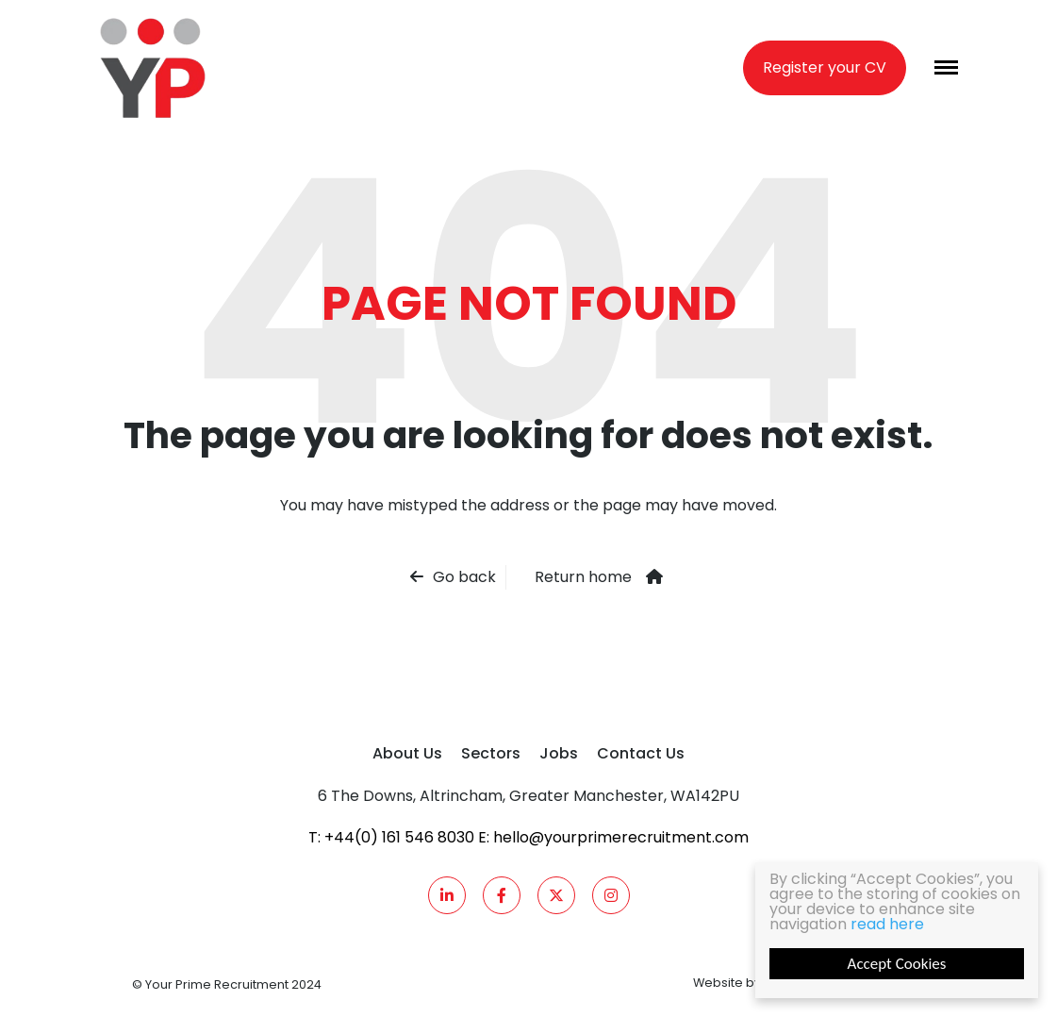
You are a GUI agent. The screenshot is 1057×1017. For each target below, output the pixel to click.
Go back (464, 577)
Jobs (558, 753)
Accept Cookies (897, 964)
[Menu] (946, 67)
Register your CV (824, 67)
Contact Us (641, 753)
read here (887, 924)
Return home (583, 577)
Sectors (490, 753)
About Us (407, 753)
